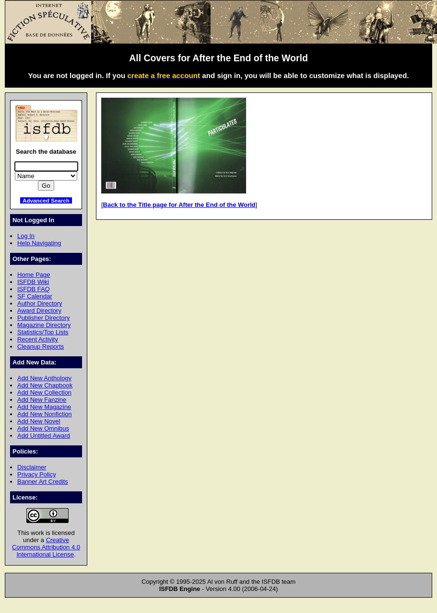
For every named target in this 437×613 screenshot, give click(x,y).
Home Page (33, 274)
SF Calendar (34, 296)
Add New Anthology (44, 378)
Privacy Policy (36, 474)
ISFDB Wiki (33, 281)
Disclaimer (31, 467)
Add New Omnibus (43, 428)
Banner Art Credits (42, 481)
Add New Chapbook (44, 385)
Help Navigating (39, 243)
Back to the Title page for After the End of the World (179, 204)
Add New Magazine (44, 406)
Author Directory (39, 303)
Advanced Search (46, 200)
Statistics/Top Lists (43, 332)
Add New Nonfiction (44, 414)
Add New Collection (44, 392)
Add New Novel (38, 421)
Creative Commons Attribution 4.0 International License (46, 547)
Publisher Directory (43, 317)
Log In (26, 235)
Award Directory (39, 310)
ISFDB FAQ (33, 289)
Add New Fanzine (41, 399)
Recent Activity (37, 339)
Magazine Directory (44, 325)
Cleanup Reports (40, 346)
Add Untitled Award (43, 435)
